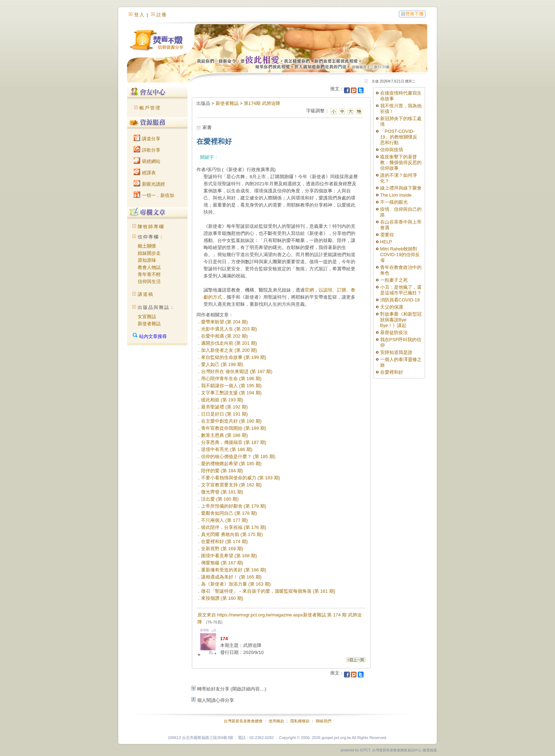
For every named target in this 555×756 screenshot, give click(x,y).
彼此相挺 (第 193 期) (222, 399)
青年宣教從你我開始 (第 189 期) (233, 428)
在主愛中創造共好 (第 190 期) (231, 421)
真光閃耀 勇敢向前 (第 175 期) (232, 534)
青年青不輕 (149, 274)
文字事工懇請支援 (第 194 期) (231, 392)
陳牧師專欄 (151, 226)
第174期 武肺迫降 (262, 103)
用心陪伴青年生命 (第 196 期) (231, 378)
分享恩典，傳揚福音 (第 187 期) (233, 442)
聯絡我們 (323, 721)
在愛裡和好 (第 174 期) (224, 541)
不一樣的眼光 (394, 202)
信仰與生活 (149, 281)
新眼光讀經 (149, 184)
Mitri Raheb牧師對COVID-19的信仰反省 (400, 254)
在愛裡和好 (391, 372)
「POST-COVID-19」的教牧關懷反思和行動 (398, 137)
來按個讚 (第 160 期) (222, 598)
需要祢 (387, 234)
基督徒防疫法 (394, 332)
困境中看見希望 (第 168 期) (229, 555)
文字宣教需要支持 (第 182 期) (231, 484)
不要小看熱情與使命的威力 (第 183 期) (240, 477)
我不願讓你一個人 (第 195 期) (231, 385)
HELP (386, 241)
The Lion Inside (396, 195)
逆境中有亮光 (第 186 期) (226, 449)
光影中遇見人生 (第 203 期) (229, 329)
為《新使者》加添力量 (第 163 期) (236, 584)
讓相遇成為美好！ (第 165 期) (231, 577)
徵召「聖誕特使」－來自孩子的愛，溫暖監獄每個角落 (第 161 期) (268, 591)
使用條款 (276, 721)
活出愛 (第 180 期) (220, 499)
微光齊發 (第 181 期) (222, 492)
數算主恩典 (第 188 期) (224, 435)
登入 (139, 14)
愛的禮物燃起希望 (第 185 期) (231, 463)
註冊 (161, 14)
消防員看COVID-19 (400, 300)
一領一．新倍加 (153, 195)
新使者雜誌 (149, 323)
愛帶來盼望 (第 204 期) (224, 322)
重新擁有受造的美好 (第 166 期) (233, 569)
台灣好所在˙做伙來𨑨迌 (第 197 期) (237, 371)
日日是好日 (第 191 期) (224, 414)
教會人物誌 (149, 267)
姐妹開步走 (149, 253)
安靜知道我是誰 (396, 352)
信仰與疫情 (391, 149)
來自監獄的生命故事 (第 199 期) (233, 357)
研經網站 (146, 161)
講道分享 (146, 138)
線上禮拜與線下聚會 (401, 188)
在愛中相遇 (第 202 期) (224, 336)
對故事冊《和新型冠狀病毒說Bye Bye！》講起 (401, 319)
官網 (309, 290)
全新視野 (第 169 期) (222, 548)
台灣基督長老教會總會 (243, 721)
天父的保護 (391, 307)
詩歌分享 (146, 150)
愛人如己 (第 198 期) (222, 364)
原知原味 (147, 260)
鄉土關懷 (147, 246)
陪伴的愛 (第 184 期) (222, 470)
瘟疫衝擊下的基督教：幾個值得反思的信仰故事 (401, 162)
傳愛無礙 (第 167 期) (222, 562)
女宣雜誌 (147, 316)
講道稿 (146, 294)
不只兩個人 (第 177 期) (224, 520)
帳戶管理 (150, 108)
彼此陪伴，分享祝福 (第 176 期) (233, 527)
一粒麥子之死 (394, 280)
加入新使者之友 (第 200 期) (229, 350)
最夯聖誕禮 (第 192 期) (224, 407)
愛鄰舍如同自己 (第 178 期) (229, 513)
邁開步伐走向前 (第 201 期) (229, 343)
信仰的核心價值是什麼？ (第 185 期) (238, 456)
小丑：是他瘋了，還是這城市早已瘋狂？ (401, 289)
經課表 (144, 172)
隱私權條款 (300, 721)
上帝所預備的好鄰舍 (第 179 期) (233, 506)
